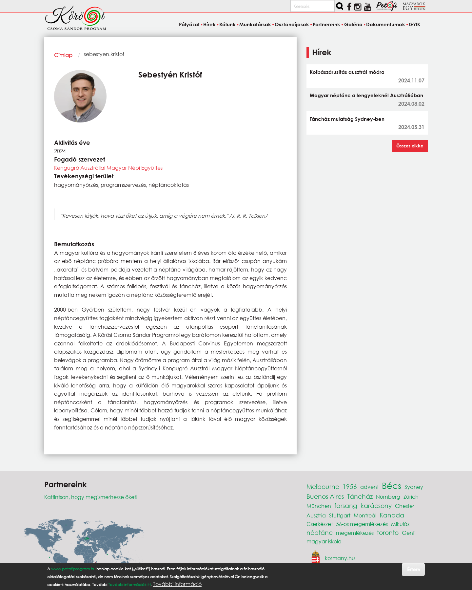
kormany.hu (340, 557)
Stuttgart (339, 515)
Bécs (391, 485)
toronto (388, 532)
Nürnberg (388, 496)
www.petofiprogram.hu (73, 569)
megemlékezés (355, 532)
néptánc (319, 532)
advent (369, 486)
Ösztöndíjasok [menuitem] (292, 24)
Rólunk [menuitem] (227, 24)
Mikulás (400, 523)
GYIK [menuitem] (414, 24)
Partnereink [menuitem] (326, 24)
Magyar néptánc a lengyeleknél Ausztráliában (366, 95)
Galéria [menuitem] (353, 24)
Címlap (63, 55)
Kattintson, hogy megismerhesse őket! (91, 496)
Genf (408, 532)
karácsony (376, 505)
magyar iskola (324, 541)
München (318, 505)
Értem (413, 569)
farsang (345, 505)
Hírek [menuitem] (209, 24)
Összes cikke (409, 145)
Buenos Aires (325, 496)
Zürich (411, 496)
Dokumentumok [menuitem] (385, 24)
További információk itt (129, 584)
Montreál (365, 515)
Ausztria (316, 515)
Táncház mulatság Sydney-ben (347, 119)
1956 (350, 486)
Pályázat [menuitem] (189, 24)
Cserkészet (319, 523)
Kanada (392, 515)
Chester (404, 505)
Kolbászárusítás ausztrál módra (347, 72)
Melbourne (322, 486)
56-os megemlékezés (362, 523)
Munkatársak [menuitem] (255, 24)
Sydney (413, 486)
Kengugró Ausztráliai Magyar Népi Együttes (108, 167)
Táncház (360, 496)
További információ (177, 584)
